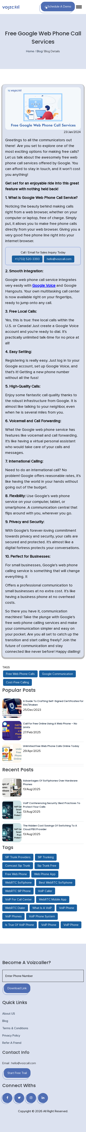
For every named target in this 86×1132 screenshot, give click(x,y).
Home (30, 51)
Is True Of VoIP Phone (19, 924)
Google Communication (57, 673)
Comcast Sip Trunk (17, 865)
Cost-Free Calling (17, 682)
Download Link (17, 988)
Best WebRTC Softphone (55, 882)
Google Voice (43, 285)
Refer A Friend (11, 1042)
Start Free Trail (17, 1073)
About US (8, 1013)
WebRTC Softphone (18, 882)
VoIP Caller (45, 891)
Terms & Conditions (15, 1028)
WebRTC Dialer (15, 907)
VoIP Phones (13, 916)
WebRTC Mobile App (52, 899)
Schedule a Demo (58, 7)
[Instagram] (31, 1098)
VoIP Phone (66, 907)
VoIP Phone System (42, 916)
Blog (39, 51)
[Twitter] (19, 1098)
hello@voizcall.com (59, 259)
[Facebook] (7, 1098)
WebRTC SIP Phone (18, 891)
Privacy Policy (11, 1035)
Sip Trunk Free (46, 865)
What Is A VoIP (42, 907)
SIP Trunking (46, 857)
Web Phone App (44, 874)
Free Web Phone (16, 874)
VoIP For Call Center (18, 899)
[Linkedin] (43, 1098)
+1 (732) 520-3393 (27, 259)
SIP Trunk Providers (18, 857)
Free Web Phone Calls (20, 673)
